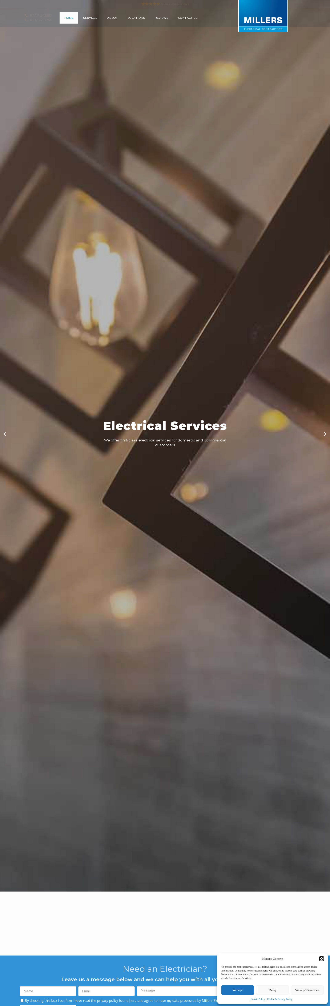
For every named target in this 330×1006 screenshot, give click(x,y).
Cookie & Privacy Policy (279, 999)
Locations (136, 17)
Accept (238, 990)
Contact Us (187, 17)
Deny (272, 990)
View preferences (307, 990)
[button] (321, 959)
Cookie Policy (258, 999)
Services (90, 17)
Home (68, 17)
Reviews (161, 17)
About (112, 17)
